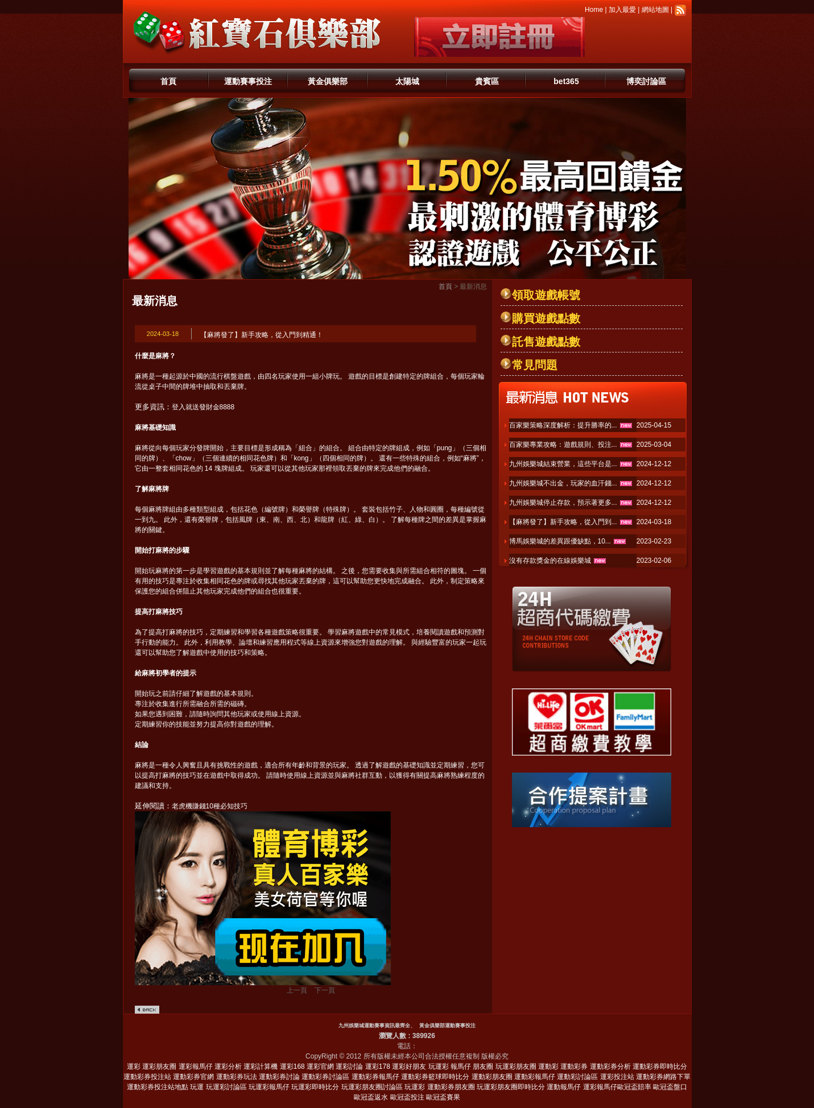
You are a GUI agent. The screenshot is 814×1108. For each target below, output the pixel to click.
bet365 (566, 81)
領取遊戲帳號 (546, 295)
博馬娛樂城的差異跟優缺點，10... (560, 541)
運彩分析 (228, 1066)
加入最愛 (622, 10)
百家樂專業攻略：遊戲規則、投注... (563, 445)
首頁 (168, 81)
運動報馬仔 (564, 1087)
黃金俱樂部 (328, 81)
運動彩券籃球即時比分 (435, 1077)
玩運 (197, 1087)
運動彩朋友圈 (492, 1077)
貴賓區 (487, 81)
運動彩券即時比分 (660, 1066)
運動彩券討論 (279, 1077)
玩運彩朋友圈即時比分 (511, 1087)
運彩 (134, 1066)
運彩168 (292, 1066)
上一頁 (297, 990)
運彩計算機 (260, 1066)
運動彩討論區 (577, 1077)
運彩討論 (349, 1066)
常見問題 (534, 365)
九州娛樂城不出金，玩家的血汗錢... (563, 483)
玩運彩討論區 (226, 1087)
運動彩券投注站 (147, 1077)
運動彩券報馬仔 (375, 1077)
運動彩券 (574, 1066)
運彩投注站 (617, 1077)
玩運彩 (438, 1066)
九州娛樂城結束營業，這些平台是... (563, 464)
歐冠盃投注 (407, 1097)
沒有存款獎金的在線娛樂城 (550, 561)
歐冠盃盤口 (670, 1087)
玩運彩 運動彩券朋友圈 (439, 1087)
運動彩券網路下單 (663, 1077)
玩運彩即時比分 (315, 1087)
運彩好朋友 (409, 1066)
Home (594, 10)
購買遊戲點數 (546, 318)
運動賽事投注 (248, 81)
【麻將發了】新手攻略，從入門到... (563, 522)
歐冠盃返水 (371, 1097)
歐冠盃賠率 (634, 1087)
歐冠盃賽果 (443, 1097)
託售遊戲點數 (546, 341)
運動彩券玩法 (236, 1077)
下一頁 (325, 990)
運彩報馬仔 (196, 1066)
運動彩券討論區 (325, 1077)
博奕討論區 (646, 81)
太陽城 (407, 81)
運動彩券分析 (610, 1066)
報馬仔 (461, 1066)
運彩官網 (320, 1066)
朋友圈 (483, 1066)
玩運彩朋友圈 (515, 1066)
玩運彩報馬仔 (269, 1087)
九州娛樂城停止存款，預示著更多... (563, 503)
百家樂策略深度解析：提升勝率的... (563, 425)
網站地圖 (655, 10)
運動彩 (548, 1066)
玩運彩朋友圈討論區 (372, 1087)
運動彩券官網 (193, 1077)
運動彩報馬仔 (534, 1077)
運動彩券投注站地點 (157, 1087)
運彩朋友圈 (159, 1066)
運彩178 (377, 1066)
